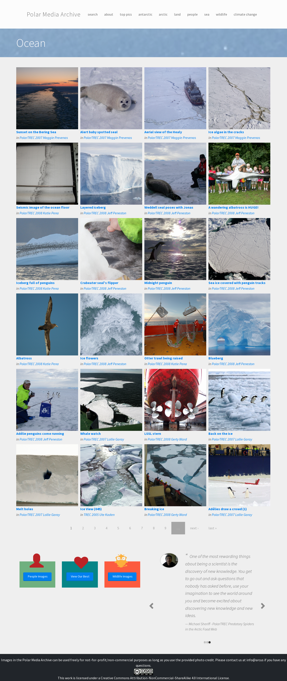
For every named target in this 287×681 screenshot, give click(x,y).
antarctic (145, 14)
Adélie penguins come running (40, 433)
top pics (126, 14)
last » (212, 528)
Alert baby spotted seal (99, 132)
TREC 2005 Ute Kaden (99, 514)
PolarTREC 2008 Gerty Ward (167, 439)
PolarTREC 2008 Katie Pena (39, 213)
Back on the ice (220, 433)
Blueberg (215, 358)
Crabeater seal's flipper (99, 282)
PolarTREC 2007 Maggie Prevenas (44, 137)
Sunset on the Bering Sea (36, 132)
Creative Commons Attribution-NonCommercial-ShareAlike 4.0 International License (165, 678)
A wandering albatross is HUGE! (233, 207)
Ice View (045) (91, 509)
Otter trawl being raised (163, 358)
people (192, 14)
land (177, 14)
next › (194, 528)
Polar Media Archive (54, 14)
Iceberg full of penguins (35, 282)
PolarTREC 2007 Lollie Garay (104, 439)
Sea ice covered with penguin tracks (236, 282)
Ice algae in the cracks (226, 132)
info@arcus (255, 660)
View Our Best (80, 576)
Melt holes (24, 509)
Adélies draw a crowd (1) (227, 509)
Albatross (24, 358)
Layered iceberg (93, 207)
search (93, 14)
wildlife (221, 14)
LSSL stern (152, 433)
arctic (163, 14)
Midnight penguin (158, 282)
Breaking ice (154, 509)
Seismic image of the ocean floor (42, 207)
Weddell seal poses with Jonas (168, 207)
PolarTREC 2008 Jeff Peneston (105, 213)
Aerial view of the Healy (163, 132)
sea (206, 14)
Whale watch (90, 433)
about (108, 14)
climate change (245, 14)
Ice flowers (89, 358)
